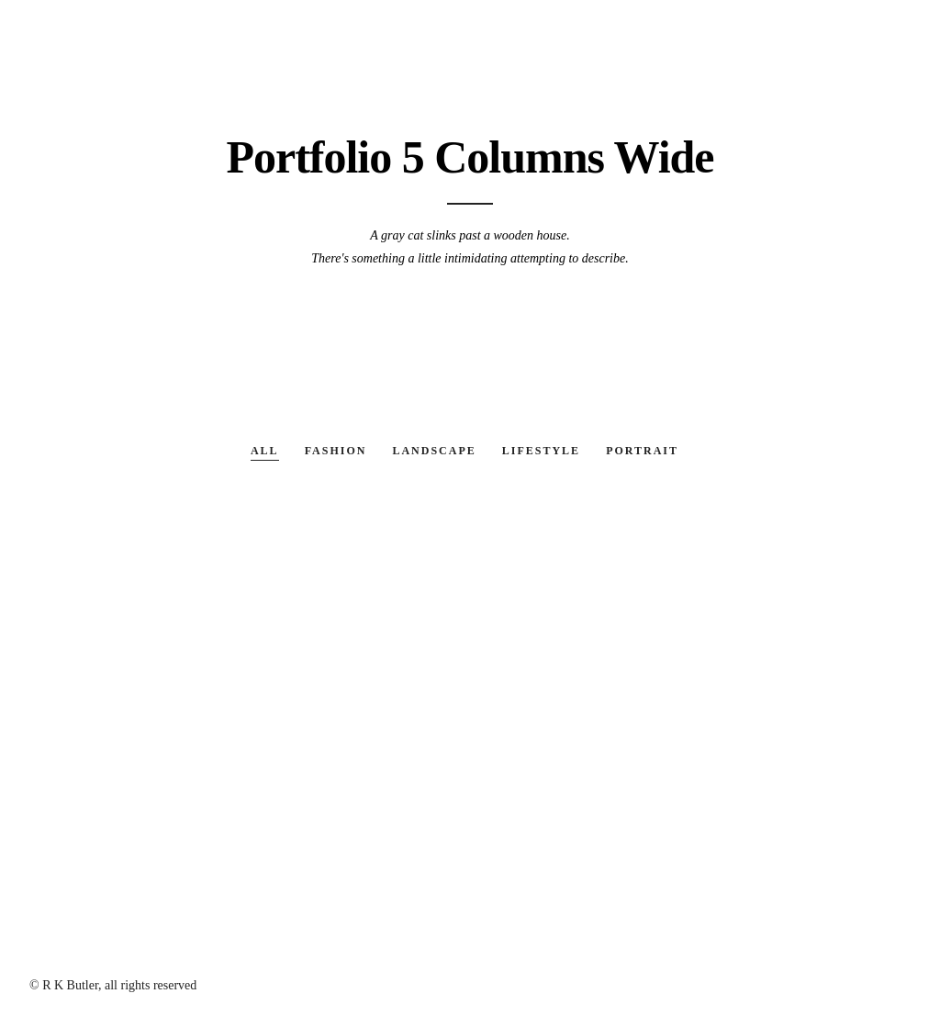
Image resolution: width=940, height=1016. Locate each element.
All (265, 450)
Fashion (336, 450)
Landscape (434, 450)
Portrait (642, 450)
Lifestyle (541, 450)
